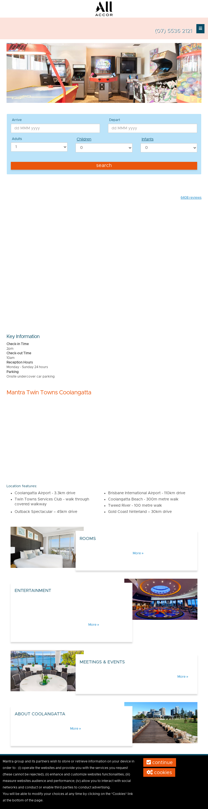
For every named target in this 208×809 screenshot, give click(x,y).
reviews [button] (191, 197)
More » (138, 553)
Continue (160, 762)
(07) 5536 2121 (173, 31)
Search (104, 165)
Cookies (159, 772)
